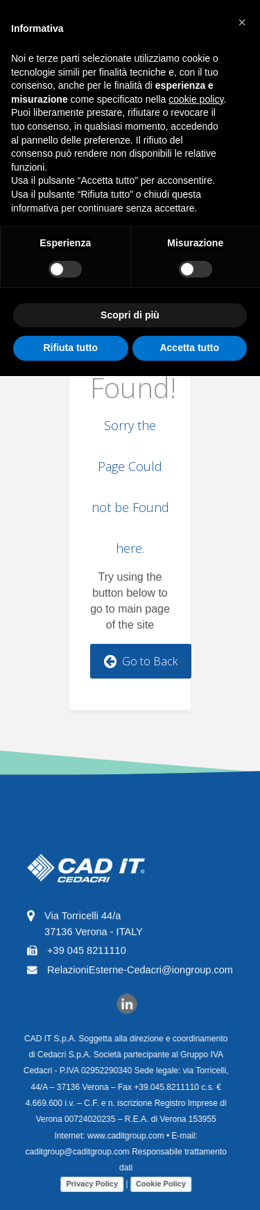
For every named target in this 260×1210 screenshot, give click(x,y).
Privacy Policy (87, 1183)
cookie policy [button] (195, 99)
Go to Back (140, 661)
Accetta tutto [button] (189, 347)
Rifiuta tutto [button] (70, 347)
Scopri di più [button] (130, 315)
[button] (242, 22)
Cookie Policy (155, 1183)
